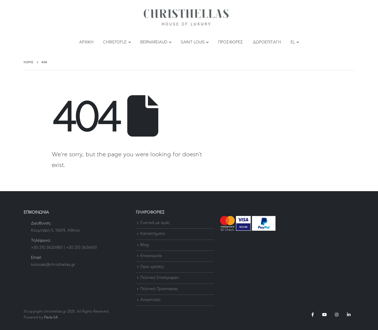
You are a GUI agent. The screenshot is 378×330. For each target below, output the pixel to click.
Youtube (325, 315)
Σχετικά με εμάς (155, 223)
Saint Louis (193, 42)
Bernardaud (153, 42)
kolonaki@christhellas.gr (53, 265)
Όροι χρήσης (152, 267)
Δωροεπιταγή (267, 42)
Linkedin (349, 315)
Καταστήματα (152, 234)
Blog (144, 245)
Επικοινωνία (151, 256)
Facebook (312, 315)
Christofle (115, 42)
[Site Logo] (186, 17)
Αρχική (86, 42)
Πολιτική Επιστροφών (159, 278)
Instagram (337, 315)
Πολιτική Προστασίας (159, 289)
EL (293, 42)
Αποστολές (150, 300)
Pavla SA (51, 317)
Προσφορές (230, 42)
